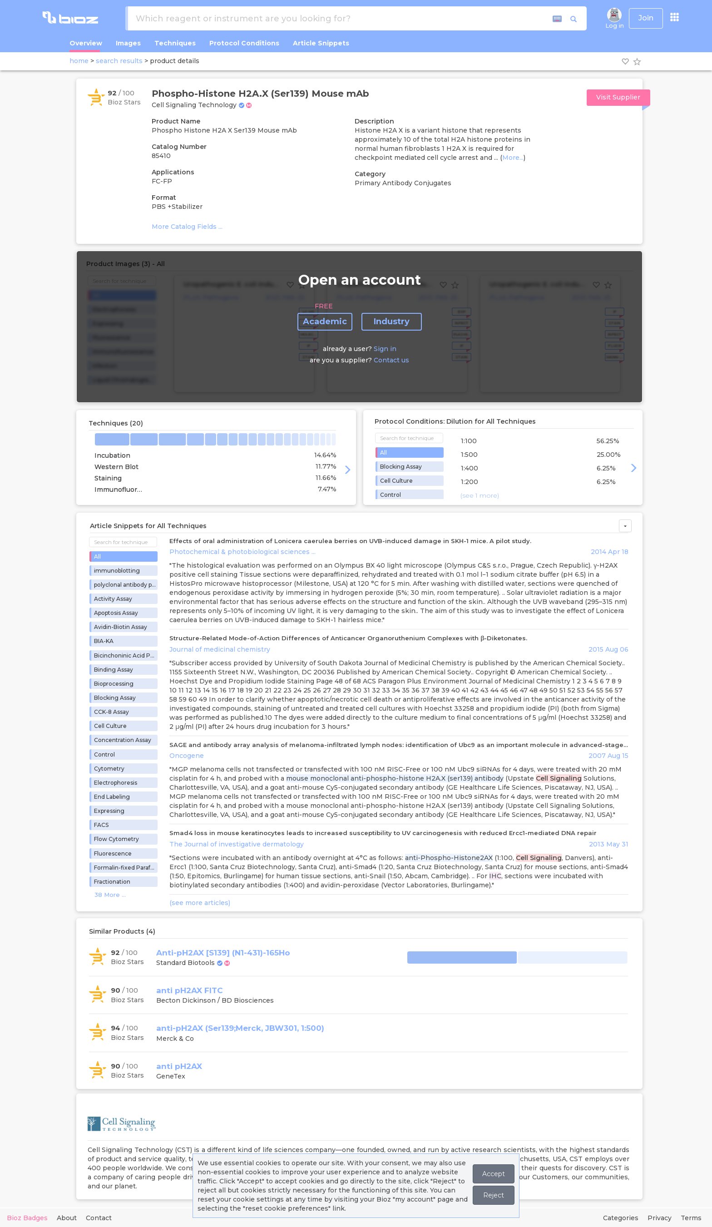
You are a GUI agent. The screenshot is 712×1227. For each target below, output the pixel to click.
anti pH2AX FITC (189, 990)
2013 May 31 (608, 844)
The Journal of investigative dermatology (236, 844)
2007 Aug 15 (608, 756)
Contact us (391, 360)
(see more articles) (199, 903)
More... (513, 157)
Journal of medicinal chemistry (219, 649)
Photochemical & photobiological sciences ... (242, 552)
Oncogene (186, 756)
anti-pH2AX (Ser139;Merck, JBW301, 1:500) (240, 1028)
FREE (324, 306)
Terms (691, 1218)
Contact (99, 1218)
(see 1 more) (479, 495)
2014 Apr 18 (609, 552)
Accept (493, 1174)
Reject (493, 1195)
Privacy (660, 1218)
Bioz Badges (27, 1218)
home (79, 61)
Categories (620, 1218)
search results (119, 61)
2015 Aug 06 (608, 649)
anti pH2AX (179, 1066)
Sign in (385, 349)
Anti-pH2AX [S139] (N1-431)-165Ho (223, 952)
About (67, 1218)
